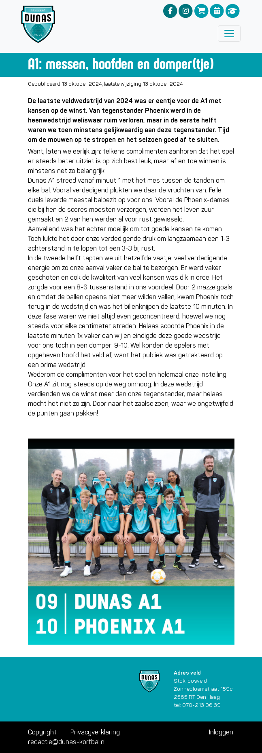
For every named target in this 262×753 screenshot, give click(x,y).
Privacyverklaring (95, 732)
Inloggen (221, 732)
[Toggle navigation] (229, 33)
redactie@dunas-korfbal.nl (67, 742)
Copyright (42, 732)
